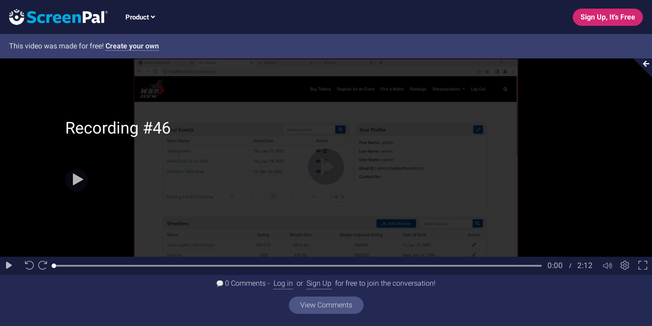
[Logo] (54, 16)
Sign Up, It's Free (607, 17)
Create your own (132, 46)
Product (140, 17)
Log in (283, 283)
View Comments (326, 305)
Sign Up (319, 283)
